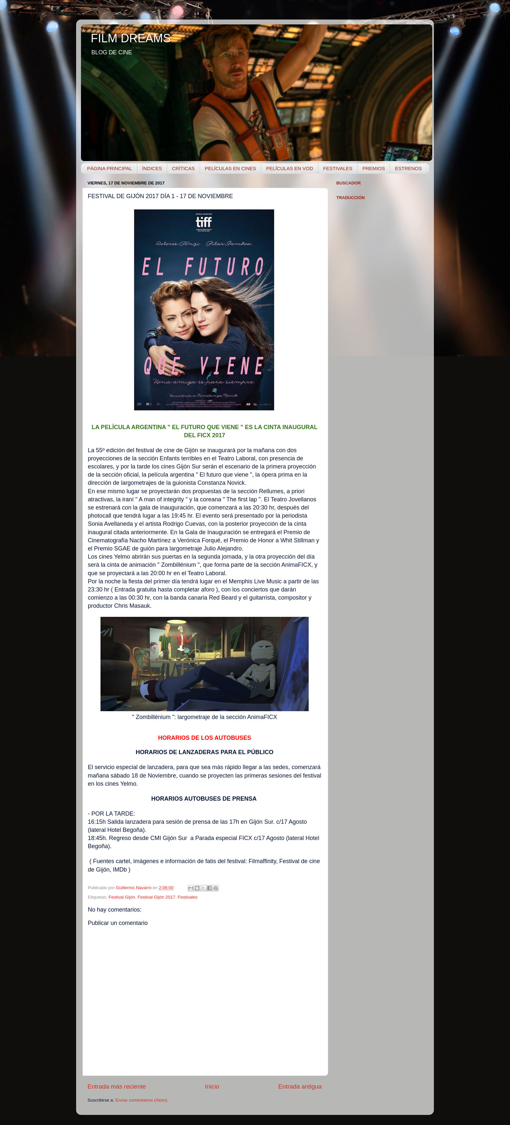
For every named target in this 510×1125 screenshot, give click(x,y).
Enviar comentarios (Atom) (141, 1100)
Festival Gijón (122, 897)
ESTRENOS (408, 168)
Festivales (187, 897)
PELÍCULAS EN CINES (230, 168)
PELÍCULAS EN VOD (289, 168)
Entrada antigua (300, 1086)
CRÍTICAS (183, 168)
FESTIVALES (338, 168)
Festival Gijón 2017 (156, 897)
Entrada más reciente (116, 1086)
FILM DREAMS (131, 38)
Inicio (212, 1086)
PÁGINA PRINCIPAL (109, 168)
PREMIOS (373, 168)
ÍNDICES (152, 168)
